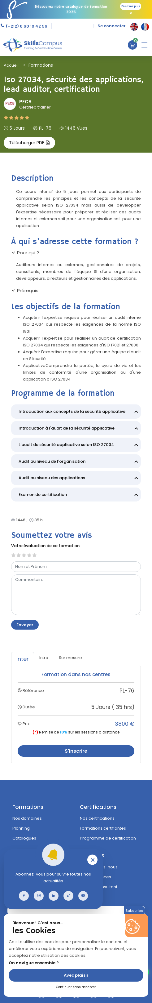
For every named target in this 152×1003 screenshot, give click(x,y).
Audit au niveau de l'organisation (79, 462)
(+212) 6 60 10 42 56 (26, 26)
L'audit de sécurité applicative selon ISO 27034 (79, 445)
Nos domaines (27, 818)
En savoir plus (130, 6)
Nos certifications (97, 818)
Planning (21, 828)
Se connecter (112, 26)
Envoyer (24, 625)
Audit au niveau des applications (79, 478)
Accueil (11, 65)
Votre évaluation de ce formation (45, 546)
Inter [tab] (22, 659)
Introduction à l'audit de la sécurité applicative (79, 429)
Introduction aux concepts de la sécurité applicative (79, 412)
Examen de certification (79, 495)
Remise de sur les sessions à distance (76, 732)
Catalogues (24, 838)
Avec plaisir (76, 975)
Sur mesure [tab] (70, 658)
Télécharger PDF (29, 143)
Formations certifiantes (103, 828)
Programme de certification (108, 838)
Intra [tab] (43, 658)
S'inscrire (76, 751)
